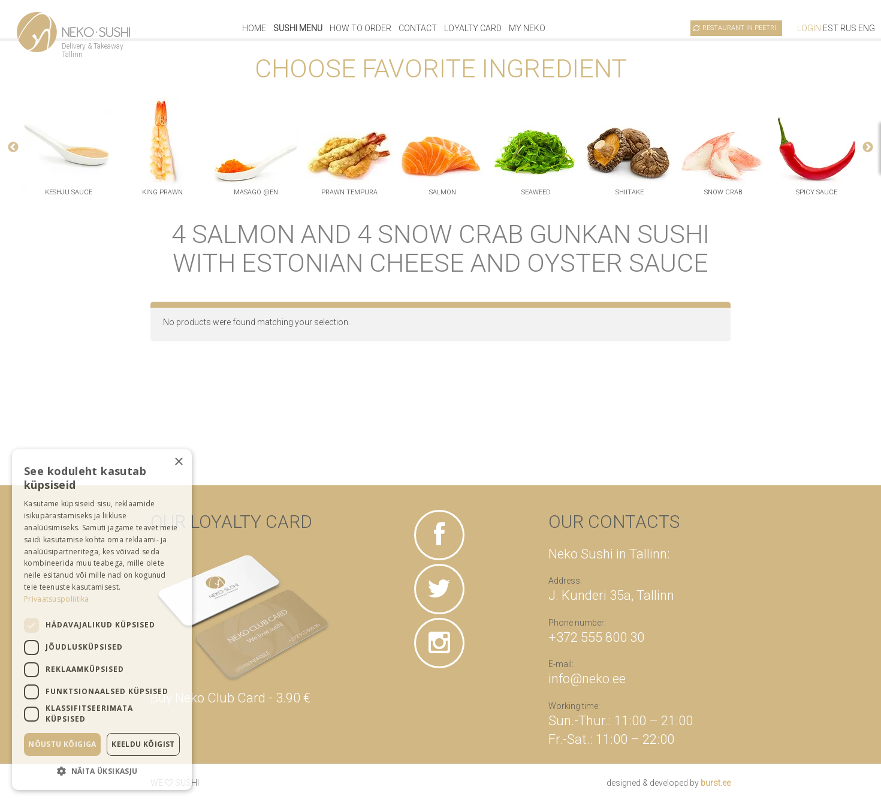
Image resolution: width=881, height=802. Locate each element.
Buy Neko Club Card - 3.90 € (230, 697)
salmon (442, 192)
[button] (102, 771)
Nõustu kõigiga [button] (62, 744)
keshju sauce (68, 192)
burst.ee (716, 783)
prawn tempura (349, 192)
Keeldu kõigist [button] (143, 744)
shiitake (630, 192)
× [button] (178, 462)
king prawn (162, 192)
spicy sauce (816, 192)
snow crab (723, 192)
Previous (13, 148)
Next (868, 148)
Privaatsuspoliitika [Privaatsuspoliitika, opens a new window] (56, 599)
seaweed (536, 192)
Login (809, 28)
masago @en (256, 192)
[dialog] (102, 619)
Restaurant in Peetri (739, 28)
